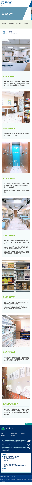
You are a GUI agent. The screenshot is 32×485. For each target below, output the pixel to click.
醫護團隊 (11, 23)
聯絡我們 (3, 435)
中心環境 (18, 23)
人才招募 (26, 23)
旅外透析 (23, 433)
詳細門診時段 (6, 460)
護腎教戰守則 (14, 433)
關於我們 (3, 433)
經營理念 (4, 23)
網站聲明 (13, 435)
